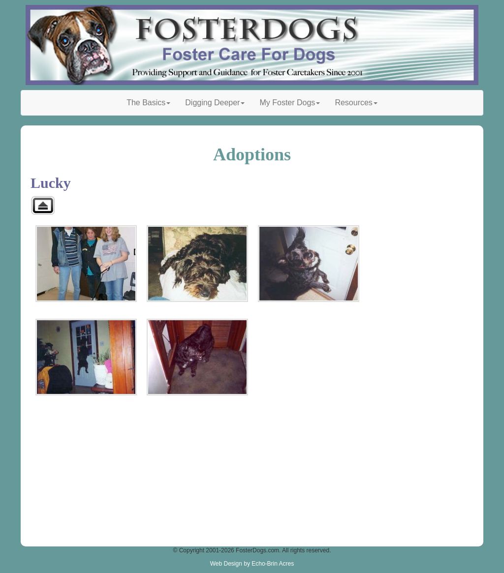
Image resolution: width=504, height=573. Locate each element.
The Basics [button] (148, 102)
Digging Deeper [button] (215, 102)
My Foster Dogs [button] (289, 102)
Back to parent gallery (43, 205)
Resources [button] (356, 102)
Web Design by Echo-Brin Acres (252, 563)
